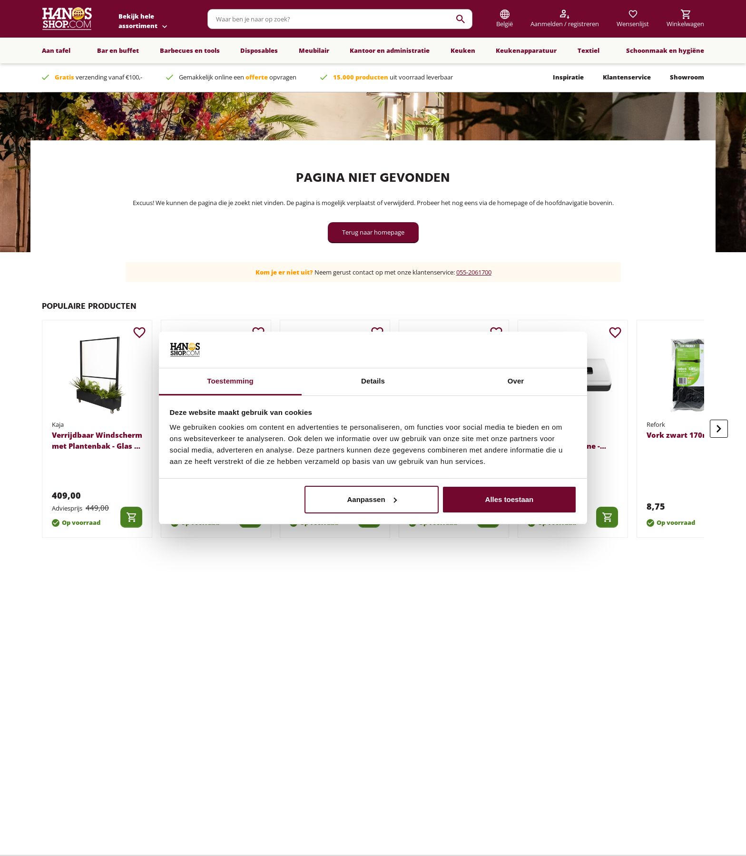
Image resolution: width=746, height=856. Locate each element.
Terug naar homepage (373, 232)
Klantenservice (627, 77)
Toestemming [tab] (230, 381)
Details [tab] (373, 381)
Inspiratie (568, 77)
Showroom (687, 77)
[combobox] (339, 19)
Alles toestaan (509, 499)
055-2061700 (473, 272)
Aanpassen (372, 499)
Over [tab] (516, 381)
